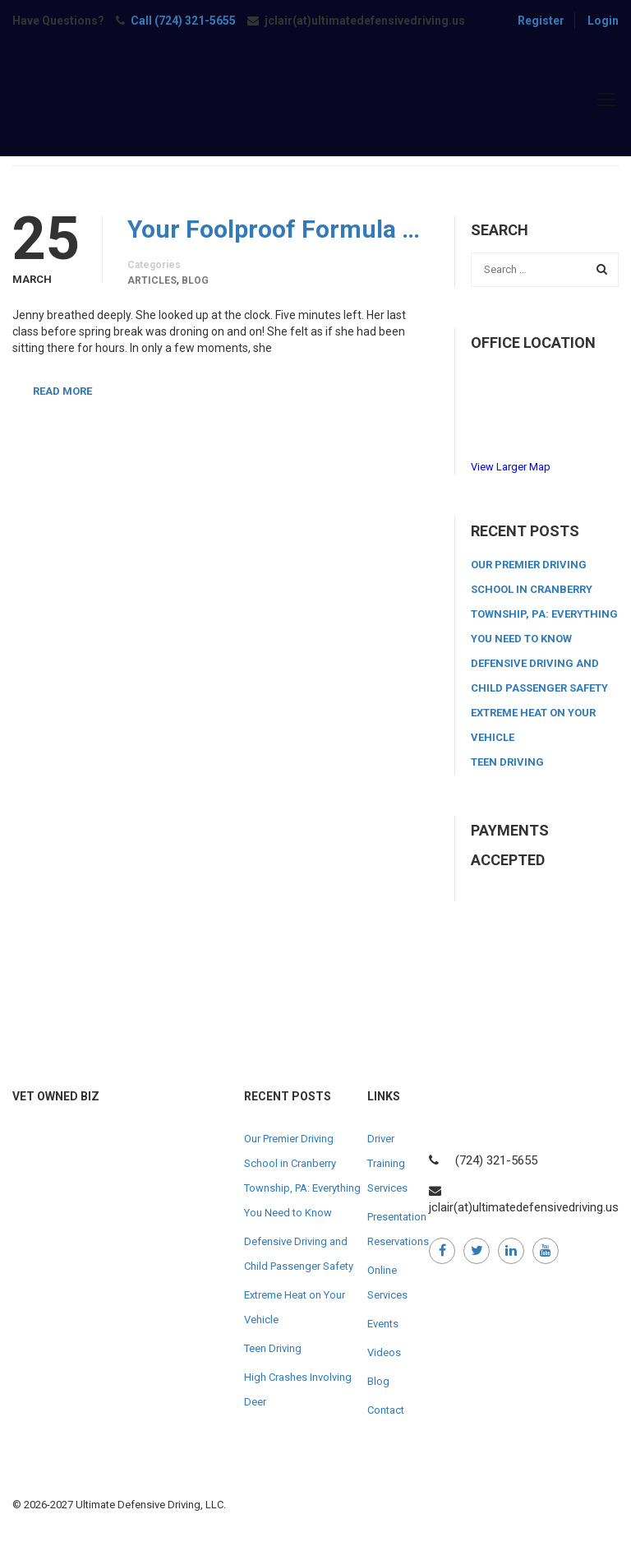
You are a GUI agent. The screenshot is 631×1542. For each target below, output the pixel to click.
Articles (152, 280)
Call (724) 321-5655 (183, 20)
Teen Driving (507, 762)
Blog (195, 280)
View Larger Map (510, 467)
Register (541, 20)
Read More (62, 391)
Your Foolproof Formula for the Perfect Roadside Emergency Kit (278, 229)
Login (603, 20)
